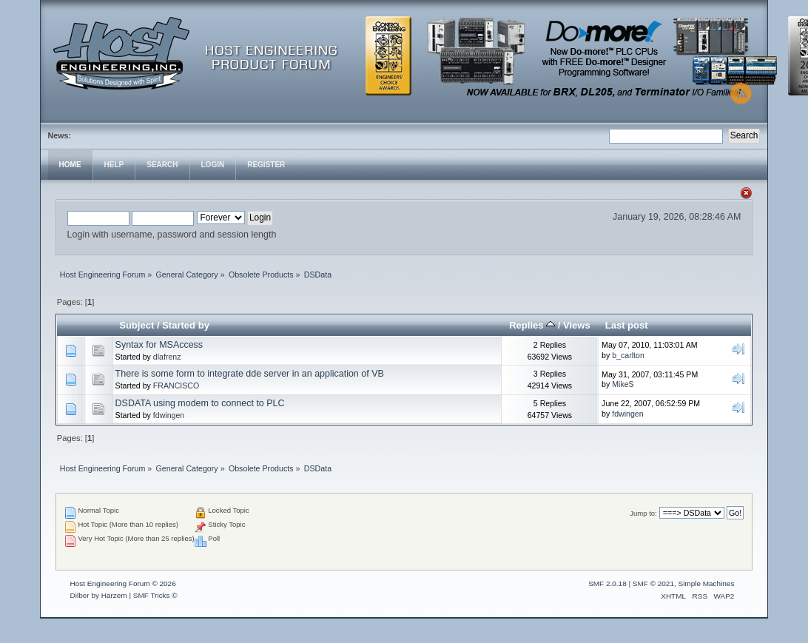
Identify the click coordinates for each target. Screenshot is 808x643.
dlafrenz (167, 356)
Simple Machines (706, 583)
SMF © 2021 (653, 583)
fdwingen (168, 415)
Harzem (114, 595)
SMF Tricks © (155, 595)
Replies (532, 325)
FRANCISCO (176, 385)
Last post (626, 325)
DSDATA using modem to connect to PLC (200, 403)
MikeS (622, 384)
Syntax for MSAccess (159, 345)
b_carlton (628, 355)
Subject (136, 325)
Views (576, 325)
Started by (185, 325)
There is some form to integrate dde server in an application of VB (249, 373)
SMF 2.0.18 (607, 583)
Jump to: (643, 513)
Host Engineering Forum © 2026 (123, 583)
